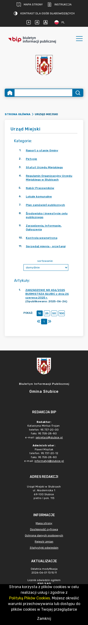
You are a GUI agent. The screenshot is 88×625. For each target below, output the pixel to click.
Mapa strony (30, 4)
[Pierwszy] (39, 321)
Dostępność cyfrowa (44, 529)
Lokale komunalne (39, 196)
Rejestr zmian (44, 541)
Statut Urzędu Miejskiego (44, 167)
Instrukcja (59, 4)
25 (47, 313)
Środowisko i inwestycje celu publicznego (47, 215)
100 (61, 313)
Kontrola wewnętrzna (41, 238)
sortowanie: (45, 261)
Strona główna (18, 114)
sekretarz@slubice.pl (49, 437)
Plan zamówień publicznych (45, 205)
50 (54, 313)
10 (39, 313)
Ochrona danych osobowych (44, 535)
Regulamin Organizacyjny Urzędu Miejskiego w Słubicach (49, 177)
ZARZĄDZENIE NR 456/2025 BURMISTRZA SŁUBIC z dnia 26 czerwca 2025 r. (47, 293)
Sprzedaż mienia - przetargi (45, 246)
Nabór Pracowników (40, 188)
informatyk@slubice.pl (49, 461)
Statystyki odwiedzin (44, 547)
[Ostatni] (49, 321)
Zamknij (44, 618)
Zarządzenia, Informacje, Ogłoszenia (43, 227)
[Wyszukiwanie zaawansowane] (43, 92)
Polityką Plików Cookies (29, 598)
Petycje (31, 159)
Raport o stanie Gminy (42, 150)
